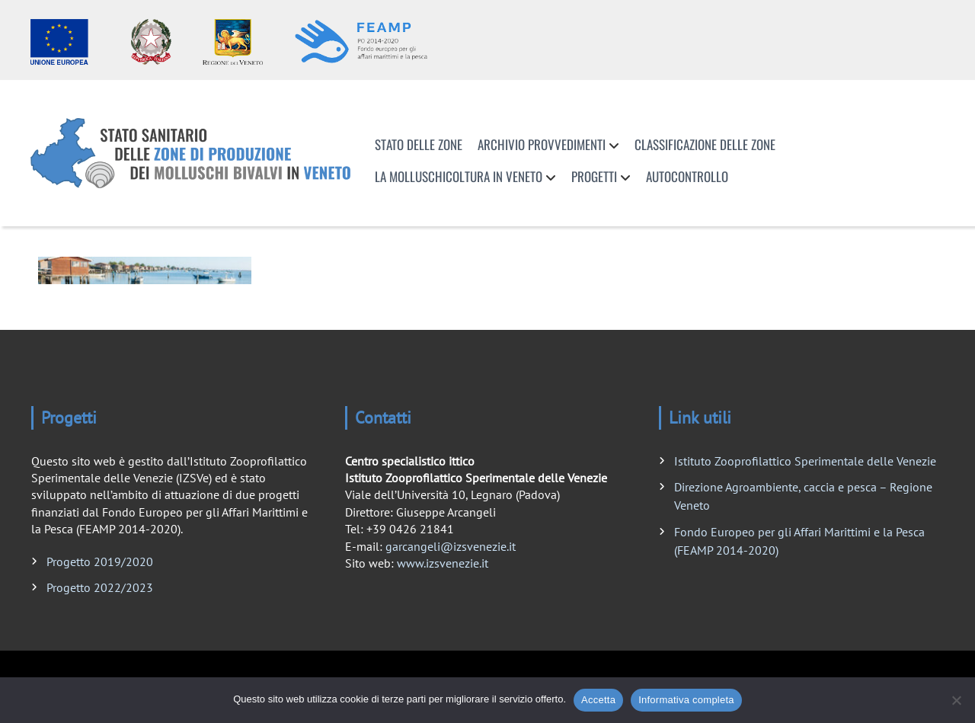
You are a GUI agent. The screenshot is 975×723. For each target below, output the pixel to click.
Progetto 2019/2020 (99, 561)
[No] (956, 700)
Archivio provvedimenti (542, 144)
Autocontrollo (687, 176)
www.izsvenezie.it (442, 563)
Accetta (598, 699)
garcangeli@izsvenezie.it (450, 546)
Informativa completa (686, 699)
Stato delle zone (418, 144)
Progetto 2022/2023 (99, 587)
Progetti (594, 176)
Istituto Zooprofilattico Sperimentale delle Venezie (805, 461)
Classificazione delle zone (705, 144)
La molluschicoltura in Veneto (458, 176)
